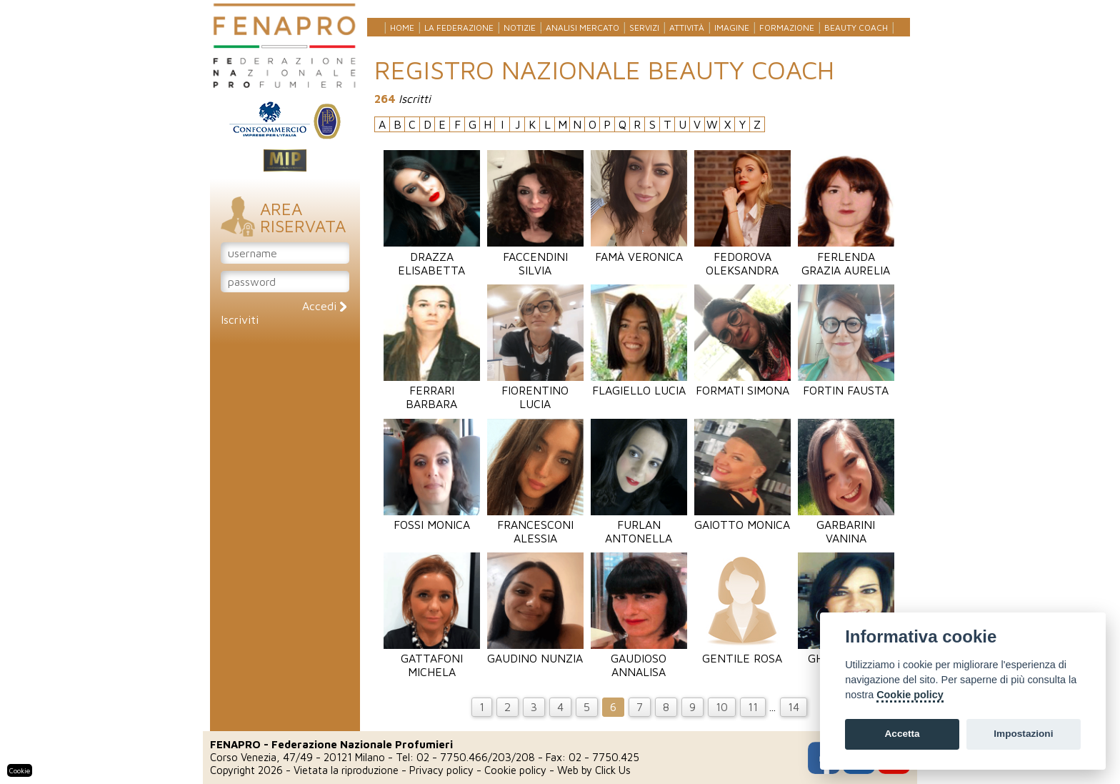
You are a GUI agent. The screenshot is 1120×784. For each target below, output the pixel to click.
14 (793, 706)
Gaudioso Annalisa (639, 658)
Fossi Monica (432, 518)
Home (402, 27)
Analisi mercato (582, 27)
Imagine (731, 27)
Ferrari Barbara (432, 390)
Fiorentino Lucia (535, 390)
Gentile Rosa (742, 651)
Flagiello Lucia (639, 383)
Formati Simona (742, 383)
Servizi (644, 27)
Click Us (613, 770)
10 (722, 706)
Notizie (520, 27)
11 (753, 706)
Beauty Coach (856, 27)
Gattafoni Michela (432, 658)
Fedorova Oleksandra (742, 256)
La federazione (459, 27)
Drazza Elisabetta (432, 256)
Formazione (786, 27)
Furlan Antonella (639, 525)
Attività (686, 27)
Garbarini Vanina (846, 525)
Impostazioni (1023, 733)
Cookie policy (515, 770)
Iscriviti (240, 319)
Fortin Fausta (846, 383)
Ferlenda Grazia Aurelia (846, 256)
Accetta (902, 733)
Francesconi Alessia (535, 525)
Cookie (19, 770)
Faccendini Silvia (535, 256)
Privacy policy (441, 770)
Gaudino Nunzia (535, 651)
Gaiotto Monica (742, 518)
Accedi (324, 305)
